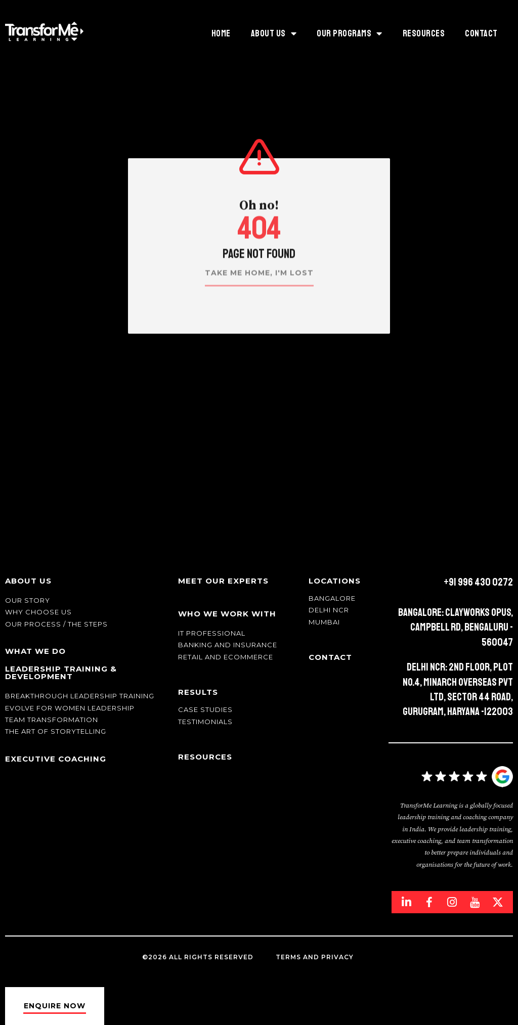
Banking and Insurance (227, 645)
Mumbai (324, 622)
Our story (27, 600)
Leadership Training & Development (61, 672)
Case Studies (205, 709)
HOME (221, 33)
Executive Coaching (55, 759)
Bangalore (332, 598)
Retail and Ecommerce (225, 657)
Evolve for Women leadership (70, 708)
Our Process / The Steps (56, 624)
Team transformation (51, 720)
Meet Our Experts (223, 581)
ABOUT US (274, 33)
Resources (424, 33)
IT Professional (211, 633)
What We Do (35, 651)
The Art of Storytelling (55, 731)
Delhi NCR (329, 610)
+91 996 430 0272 (478, 582)
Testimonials (205, 722)
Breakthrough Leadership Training (79, 696)
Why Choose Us (38, 612)
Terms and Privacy (315, 957)
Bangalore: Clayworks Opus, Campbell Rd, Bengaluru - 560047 (455, 627)
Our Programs (349, 33)
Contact (481, 33)
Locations (335, 581)
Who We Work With (227, 613)
